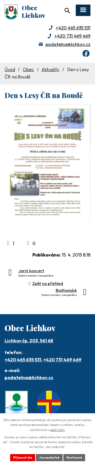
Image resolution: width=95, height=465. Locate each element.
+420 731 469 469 (72, 36)
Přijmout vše (22, 457)
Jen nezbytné (49, 457)
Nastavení (74, 457)
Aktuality (50, 69)
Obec (28, 69)
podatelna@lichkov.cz (68, 44)
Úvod (10, 69)
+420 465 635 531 (73, 28)
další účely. (57, 430)
